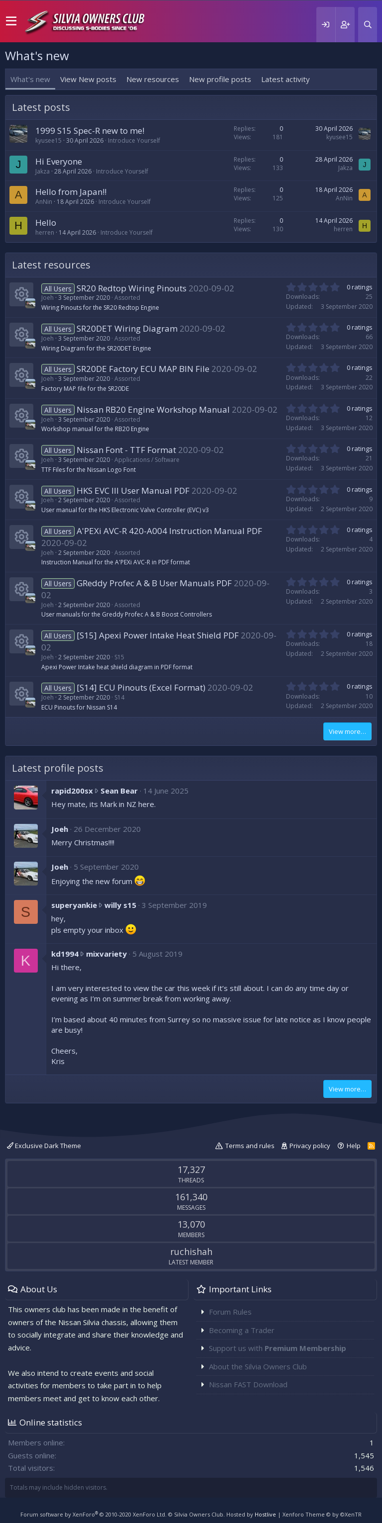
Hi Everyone (58, 161)
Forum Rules (230, 1312)
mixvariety (106, 954)
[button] (11, 21)
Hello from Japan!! (70, 191)
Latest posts (41, 107)
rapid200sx (72, 791)
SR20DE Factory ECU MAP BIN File (143, 368)
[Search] (367, 24)
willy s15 (120, 905)
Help (354, 1145)
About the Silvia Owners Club (258, 1366)
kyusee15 (48, 140)
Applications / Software (147, 459)
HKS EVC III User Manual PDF (133, 490)
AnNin (43, 201)
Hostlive (265, 1514)
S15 (119, 657)
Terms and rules (250, 1145)
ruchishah (191, 1251)
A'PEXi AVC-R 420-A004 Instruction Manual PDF (169, 531)
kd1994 (65, 954)
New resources (152, 79)
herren (44, 232)
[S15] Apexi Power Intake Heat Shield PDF (158, 635)
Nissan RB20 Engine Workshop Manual (153, 409)
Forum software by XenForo (93, 1514)
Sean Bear (119, 791)
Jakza (42, 171)
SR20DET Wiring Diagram (127, 328)
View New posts (88, 79)
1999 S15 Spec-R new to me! (89, 130)
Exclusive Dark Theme (44, 1145)
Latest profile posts (57, 768)
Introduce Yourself (134, 140)
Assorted (127, 297)
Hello (45, 222)
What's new (30, 79)
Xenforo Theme (322, 1514)
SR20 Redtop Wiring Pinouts (132, 288)
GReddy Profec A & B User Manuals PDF (154, 583)
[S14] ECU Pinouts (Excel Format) (141, 687)
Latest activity (285, 79)
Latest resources (51, 264)
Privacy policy (309, 1145)
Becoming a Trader (242, 1330)
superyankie (74, 905)
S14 (119, 697)
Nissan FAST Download (248, 1384)
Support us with (277, 1348)
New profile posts (220, 79)
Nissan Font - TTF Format (126, 449)
